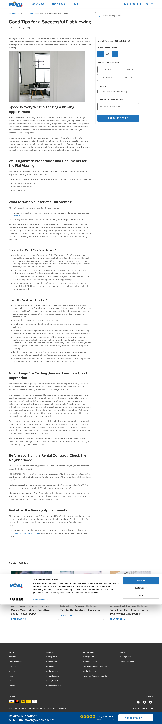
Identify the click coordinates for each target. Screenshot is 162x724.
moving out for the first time (26, 533)
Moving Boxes (125, 657)
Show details (39, 719)
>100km (128, 77)
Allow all (141, 700)
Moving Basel (51, 662)
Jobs (11, 676)
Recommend (14, 671)
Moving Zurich (51, 657)
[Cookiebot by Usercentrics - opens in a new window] (16, 719)
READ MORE (19, 619)
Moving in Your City (90, 671)
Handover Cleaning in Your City (95, 676)
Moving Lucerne (52, 676)
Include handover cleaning (115, 91)
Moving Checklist (90, 662)
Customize (141, 707)
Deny (141, 715)
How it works (14, 666)
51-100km (107, 77)
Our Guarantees (15, 662)
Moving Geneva (52, 671)
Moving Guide (14, 13)
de (147, 4)
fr (152, 4)
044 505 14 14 (134, 4)
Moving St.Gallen (53, 681)
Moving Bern (51, 666)
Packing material (127, 662)
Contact (12, 686)
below (17, 216)
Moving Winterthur (53, 686)
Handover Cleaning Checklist (95, 666)
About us (12, 657)
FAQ (76, 4)
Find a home (28, 13)
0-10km (107, 69)
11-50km (129, 69)
